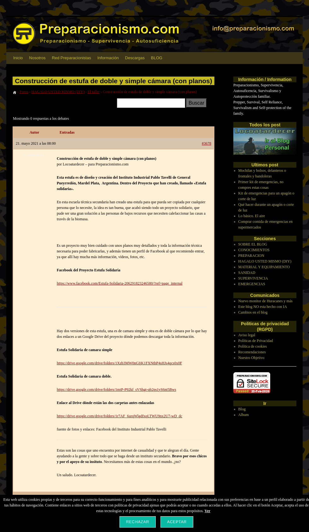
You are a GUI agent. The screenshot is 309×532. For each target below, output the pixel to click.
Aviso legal (246, 335)
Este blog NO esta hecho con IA (262, 306)
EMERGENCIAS (251, 284)
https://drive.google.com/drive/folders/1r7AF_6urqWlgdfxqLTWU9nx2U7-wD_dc (119, 416)
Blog (242, 409)
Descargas (135, 57)
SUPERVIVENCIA (253, 278)
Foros (24, 92)
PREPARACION (251, 255)
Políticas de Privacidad (255, 340)
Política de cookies (252, 346)
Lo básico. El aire (251, 216)
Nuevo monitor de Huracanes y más (265, 301)
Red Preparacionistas (71, 57)
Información (108, 57)
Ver (207, 511)
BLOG (156, 57)
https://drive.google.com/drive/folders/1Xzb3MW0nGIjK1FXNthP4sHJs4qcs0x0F (119, 363)
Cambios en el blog (253, 312)
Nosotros (37, 57)
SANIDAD (246, 272)
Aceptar (177, 522)
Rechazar (137, 522)
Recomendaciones (252, 352)
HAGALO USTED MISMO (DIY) (57, 92)
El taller (94, 92)
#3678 (206, 143)
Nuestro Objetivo (251, 358)
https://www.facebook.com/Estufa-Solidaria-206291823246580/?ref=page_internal (120, 283)
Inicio (18, 57)
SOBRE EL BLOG (252, 244)
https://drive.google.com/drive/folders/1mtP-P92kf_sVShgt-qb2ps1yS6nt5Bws (116, 389)
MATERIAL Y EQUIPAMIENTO (264, 267)
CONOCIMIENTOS (254, 250)
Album (243, 415)
